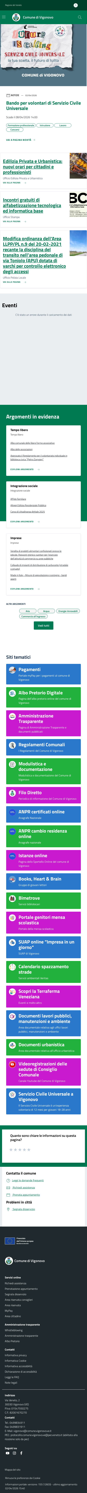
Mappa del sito (12, 1470)
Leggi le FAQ (12, 1377)
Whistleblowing (13, 1330)
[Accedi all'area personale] (77, 5)
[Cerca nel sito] (80, 17)
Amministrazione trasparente (21, 1336)
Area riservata (13, 1305)
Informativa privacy (16, 1355)
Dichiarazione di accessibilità (21, 1372)
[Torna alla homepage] (43, 1261)
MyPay (9, 1311)
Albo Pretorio (12, 1341)
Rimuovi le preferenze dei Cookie (22, 1478)
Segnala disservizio (15, 1294)
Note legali (11, 1382)
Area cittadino (13, 1316)
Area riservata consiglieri (19, 1300)
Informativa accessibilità (18, 1366)
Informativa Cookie (15, 1361)
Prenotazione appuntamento (21, 1289)
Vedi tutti (43, 625)
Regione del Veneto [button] (13, 5)
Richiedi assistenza (15, 1283)
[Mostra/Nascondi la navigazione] (4, 17)
